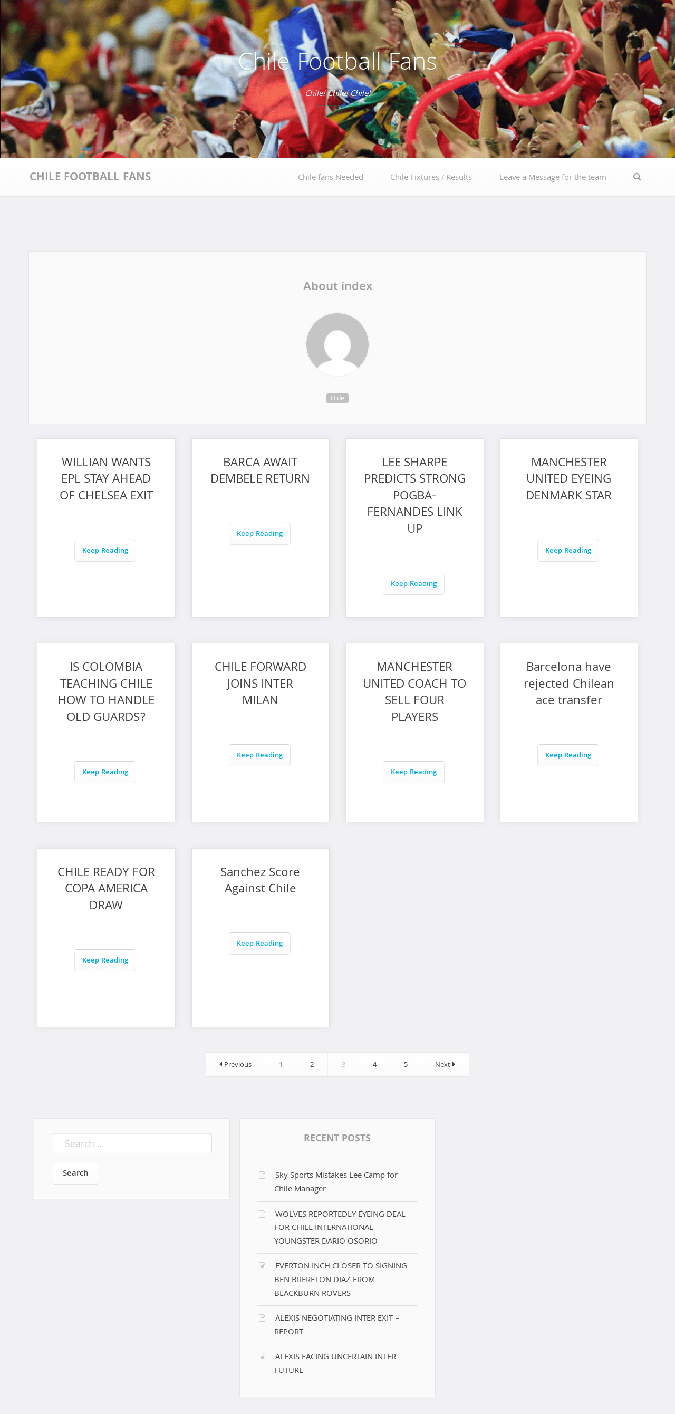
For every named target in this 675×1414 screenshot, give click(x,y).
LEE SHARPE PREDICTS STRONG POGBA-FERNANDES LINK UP (415, 497)
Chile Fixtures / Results (431, 178)
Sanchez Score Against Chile (260, 882)
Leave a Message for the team (552, 178)
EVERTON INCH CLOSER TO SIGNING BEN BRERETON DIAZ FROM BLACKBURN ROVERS (340, 1280)
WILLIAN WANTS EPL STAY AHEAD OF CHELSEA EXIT (106, 480)
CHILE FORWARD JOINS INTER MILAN (260, 685)
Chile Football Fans (337, 64)
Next (445, 1066)
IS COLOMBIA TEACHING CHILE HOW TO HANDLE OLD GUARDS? (106, 693)
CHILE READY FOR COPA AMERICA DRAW (106, 890)
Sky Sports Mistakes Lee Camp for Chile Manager (336, 1183)
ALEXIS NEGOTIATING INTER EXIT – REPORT (336, 1326)
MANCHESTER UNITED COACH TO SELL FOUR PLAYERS (414, 693)
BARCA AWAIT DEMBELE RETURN (260, 472)
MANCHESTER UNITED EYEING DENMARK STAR (569, 480)
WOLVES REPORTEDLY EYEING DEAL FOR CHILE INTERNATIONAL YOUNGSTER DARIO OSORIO (340, 1228)
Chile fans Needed (330, 178)
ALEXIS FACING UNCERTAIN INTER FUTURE (335, 1364)
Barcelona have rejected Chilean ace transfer (569, 685)
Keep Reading (105, 551)
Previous (235, 1066)
